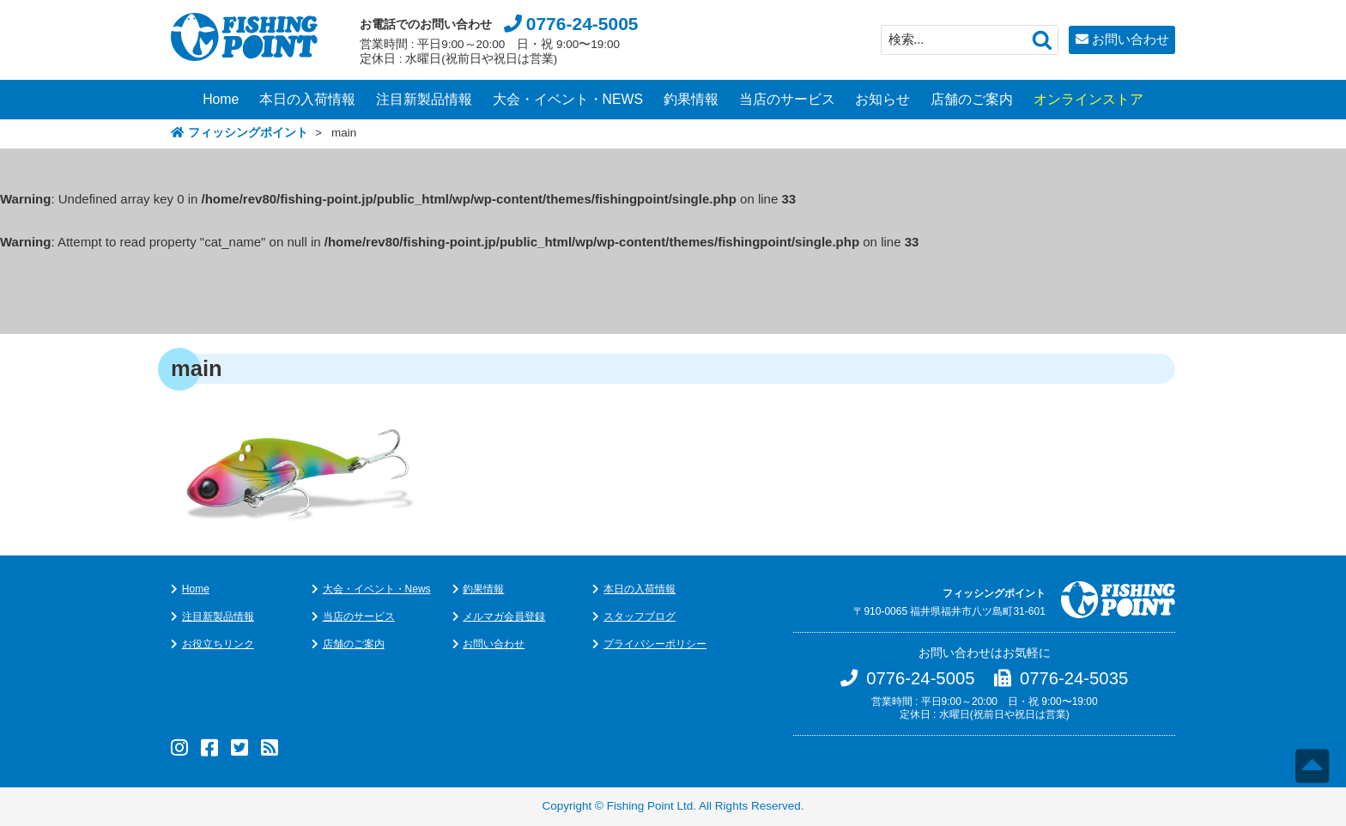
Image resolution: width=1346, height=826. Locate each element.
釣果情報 (691, 99)
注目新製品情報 (424, 99)
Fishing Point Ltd (650, 805)
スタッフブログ (639, 616)
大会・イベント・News (377, 589)
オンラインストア (1088, 99)
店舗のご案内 (972, 99)
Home (221, 99)
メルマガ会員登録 (504, 616)
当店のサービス (787, 99)
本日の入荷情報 (307, 99)
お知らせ (882, 99)
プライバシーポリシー (654, 644)
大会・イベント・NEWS (568, 99)
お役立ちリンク (218, 644)
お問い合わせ (1130, 39)
